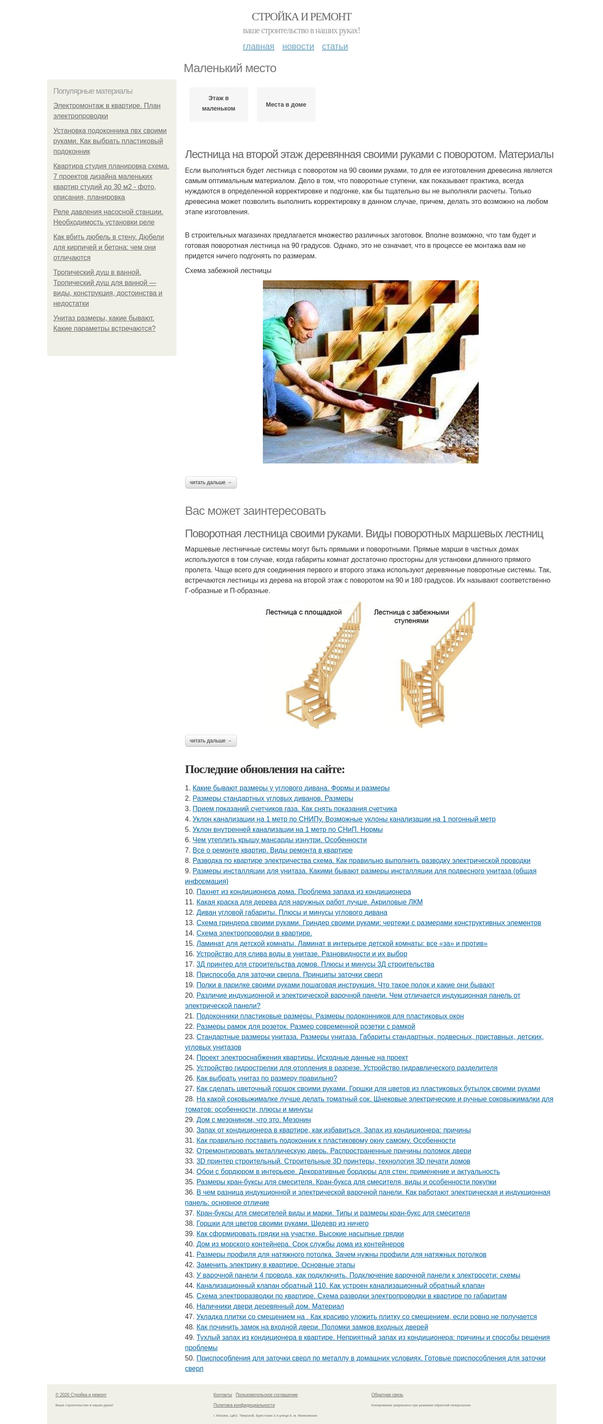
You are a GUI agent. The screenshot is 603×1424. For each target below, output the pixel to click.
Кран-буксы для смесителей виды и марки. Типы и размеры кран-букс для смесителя (333, 1213)
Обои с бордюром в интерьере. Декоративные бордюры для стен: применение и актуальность (348, 1171)
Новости (298, 46)
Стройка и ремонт (301, 16)
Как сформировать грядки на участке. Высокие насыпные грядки (300, 1233)
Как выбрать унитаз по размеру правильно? (266, 1078)
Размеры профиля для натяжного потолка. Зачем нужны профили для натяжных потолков (341, 1254)
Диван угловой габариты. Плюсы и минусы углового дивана (291, 912)
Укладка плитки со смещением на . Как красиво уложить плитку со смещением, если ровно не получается (366, 1316)
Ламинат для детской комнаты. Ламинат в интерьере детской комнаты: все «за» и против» (341, 943)
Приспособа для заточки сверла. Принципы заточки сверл (289, 974)
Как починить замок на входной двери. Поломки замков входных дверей (312, 1327)
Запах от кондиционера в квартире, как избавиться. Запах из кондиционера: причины (333, 1130)
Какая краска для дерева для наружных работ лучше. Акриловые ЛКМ (309, 902)
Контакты (223, 1394)
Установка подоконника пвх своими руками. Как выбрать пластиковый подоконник (110, 141)
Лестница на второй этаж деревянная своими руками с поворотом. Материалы (369, 154)
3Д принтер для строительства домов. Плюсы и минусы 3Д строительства (315, 964)
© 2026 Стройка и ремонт (81, 1394)
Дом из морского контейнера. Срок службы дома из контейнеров (300, 1244)
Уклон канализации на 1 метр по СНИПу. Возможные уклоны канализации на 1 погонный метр (344, 819)
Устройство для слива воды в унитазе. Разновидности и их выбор (301, 954)
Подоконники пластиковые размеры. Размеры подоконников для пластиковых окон (330, 1016)
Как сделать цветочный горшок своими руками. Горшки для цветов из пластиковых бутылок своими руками (368, 1088)
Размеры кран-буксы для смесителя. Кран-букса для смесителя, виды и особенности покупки (346, 1182)
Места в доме (286, 104)
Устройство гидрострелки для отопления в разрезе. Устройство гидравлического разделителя (347, 1068)
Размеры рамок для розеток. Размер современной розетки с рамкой (305, 1026)
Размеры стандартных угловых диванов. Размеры (273, 798)
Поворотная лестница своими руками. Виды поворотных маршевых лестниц (364, 533)
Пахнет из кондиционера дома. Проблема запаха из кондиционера (303, 891)
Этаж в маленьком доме (218, 106)
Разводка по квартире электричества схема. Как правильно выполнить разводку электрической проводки (361, 860)
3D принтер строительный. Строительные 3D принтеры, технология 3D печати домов (333, 1161)
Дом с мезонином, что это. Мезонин (253, 1119)
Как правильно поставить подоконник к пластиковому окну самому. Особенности (325, 1140)
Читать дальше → (211, 482)
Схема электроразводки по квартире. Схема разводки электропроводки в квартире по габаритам (351, 1296)
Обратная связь (388, 1394)
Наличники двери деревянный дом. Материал (270, 1306)
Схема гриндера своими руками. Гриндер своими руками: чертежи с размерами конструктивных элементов (368, 922)
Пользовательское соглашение (267, 1394)
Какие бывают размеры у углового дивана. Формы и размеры (291, 788)
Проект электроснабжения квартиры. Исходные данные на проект (302, 1057)
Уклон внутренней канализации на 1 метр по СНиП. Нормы (288, 829)
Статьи (335, 46)
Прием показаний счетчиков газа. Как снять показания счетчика (295, 808)
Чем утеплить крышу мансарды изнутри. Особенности (280, 840)
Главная (259, 46)
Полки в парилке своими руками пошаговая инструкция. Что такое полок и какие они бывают (345, 985)
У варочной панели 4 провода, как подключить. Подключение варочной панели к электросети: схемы (358, 1275)
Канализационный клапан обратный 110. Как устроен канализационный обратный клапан (340, 1285)
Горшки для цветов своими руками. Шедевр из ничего (282, 1223)
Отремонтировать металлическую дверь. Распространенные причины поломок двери (333, 1150)
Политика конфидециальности (244, 1405)
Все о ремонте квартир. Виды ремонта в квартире (273, 850)
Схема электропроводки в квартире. (254, 933)
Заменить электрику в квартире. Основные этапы (275, 1265)
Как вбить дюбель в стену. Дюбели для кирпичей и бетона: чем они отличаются (109, 247)
